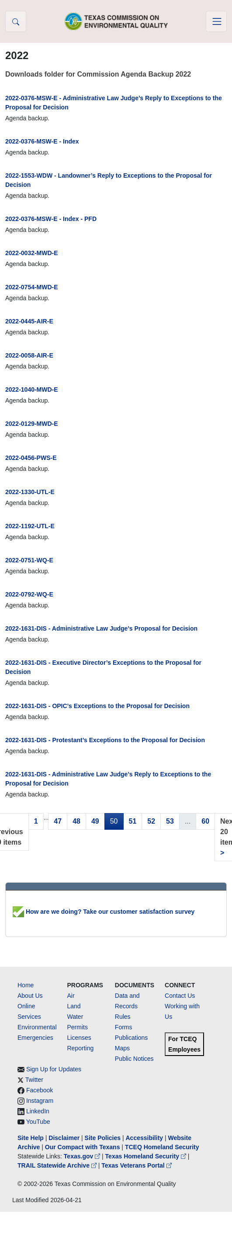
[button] (15, 21)
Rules (123, 1016)
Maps (122, 1048)
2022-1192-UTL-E (30, 526)
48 (76, 821)
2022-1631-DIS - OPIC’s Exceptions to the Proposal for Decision (97, 705)
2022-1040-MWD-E (31, 389)
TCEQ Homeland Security (162, 1147)
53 (170, 821)
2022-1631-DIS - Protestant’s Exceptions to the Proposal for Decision (105, 740)
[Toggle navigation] (216, 21)
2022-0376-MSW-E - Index (42, 141)
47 (58, 821)
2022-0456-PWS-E (31, 457)
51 (133, 821)
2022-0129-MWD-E (31, 423)
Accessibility (145, 1137)
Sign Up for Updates (53, 1069)
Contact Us (180, 995)
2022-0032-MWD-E (31, 252)
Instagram (39, 1100)
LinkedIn (37, 1111)
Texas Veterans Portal (136, 1165)
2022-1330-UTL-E (30, 491)
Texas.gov (83, 1156)
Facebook (39, 1090)
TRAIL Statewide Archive (57, 1165)
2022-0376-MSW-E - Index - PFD (51, 218)
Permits (77, 1027)
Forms (123, 1027)
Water (75, 1016)
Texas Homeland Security (146, 1156)
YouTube (38, 1121)
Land (74, 1006)
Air (71, 995)
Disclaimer (64, 1137)
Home (25, 985)
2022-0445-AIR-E (29, 321)
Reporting (80, 1048)
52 (151, 821)
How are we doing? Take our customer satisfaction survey (103, 911)
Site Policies (103, 1137)
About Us (30, 995)
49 (95, 821)
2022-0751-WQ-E (29, 560)
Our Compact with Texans (82, 1147)
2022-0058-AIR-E (29, 355)
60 (205, 821)
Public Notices (134, 1058)
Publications (131, 1037)
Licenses (79, 1037)
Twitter (34, 1079)
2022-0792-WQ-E (29, 594)
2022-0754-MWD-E (31, 287)
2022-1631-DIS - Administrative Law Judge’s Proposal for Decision (101, 628)
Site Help (30, 1137)
